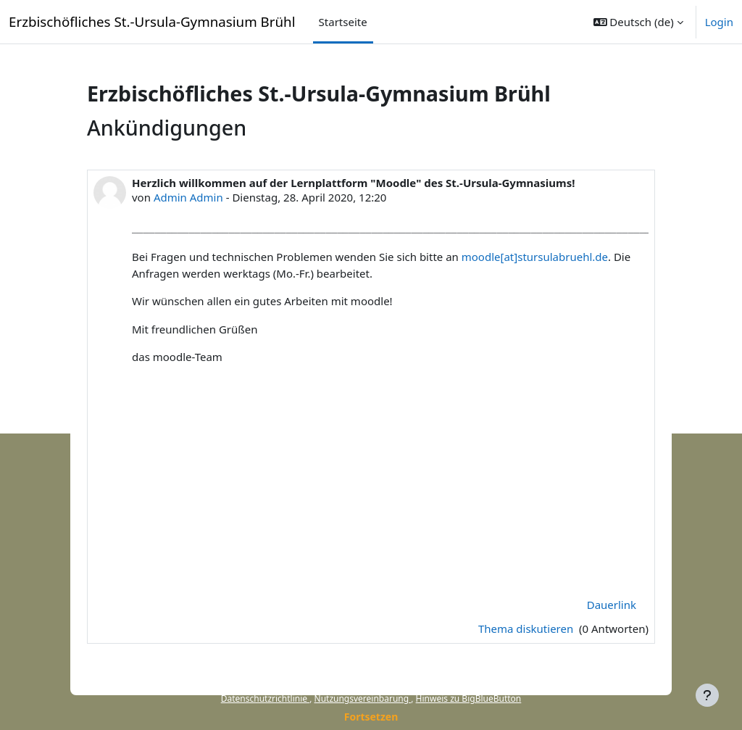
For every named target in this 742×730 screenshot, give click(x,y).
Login (719, 21)
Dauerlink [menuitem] (611, 604)
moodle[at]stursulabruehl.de (535, 256)
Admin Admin (188, 197)
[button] (638, 21)
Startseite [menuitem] (343, 21)
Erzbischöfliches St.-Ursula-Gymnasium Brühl (152, 21)
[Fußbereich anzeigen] (707, 695)
